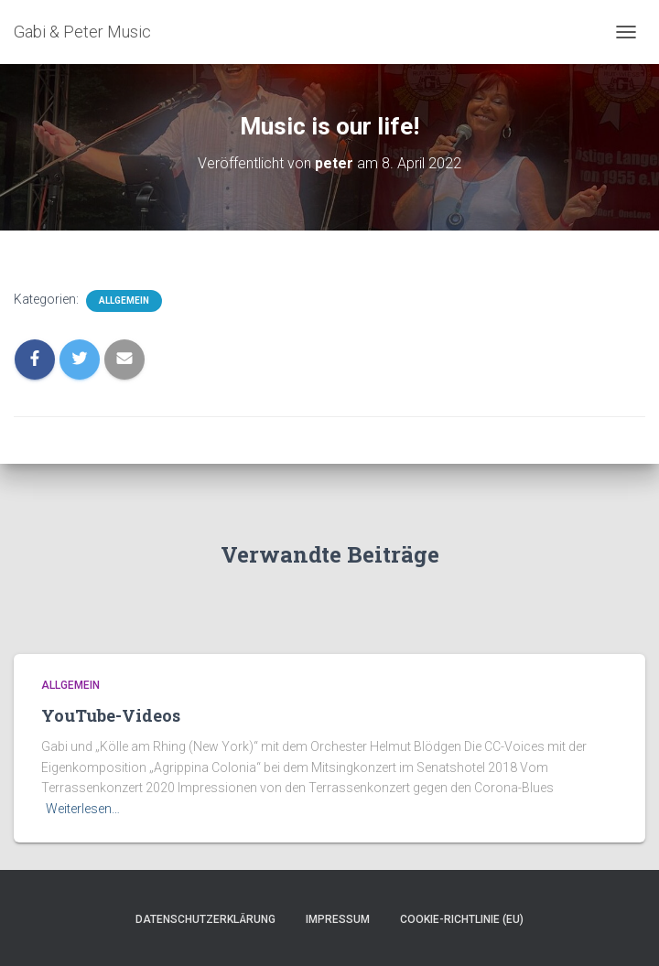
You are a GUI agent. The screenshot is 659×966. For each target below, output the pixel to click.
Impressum (338, 919)
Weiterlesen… (83, 808)
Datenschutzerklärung (205, 919)
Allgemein (124, 300)
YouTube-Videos (110, 715)
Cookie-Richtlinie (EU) (462, 919)
